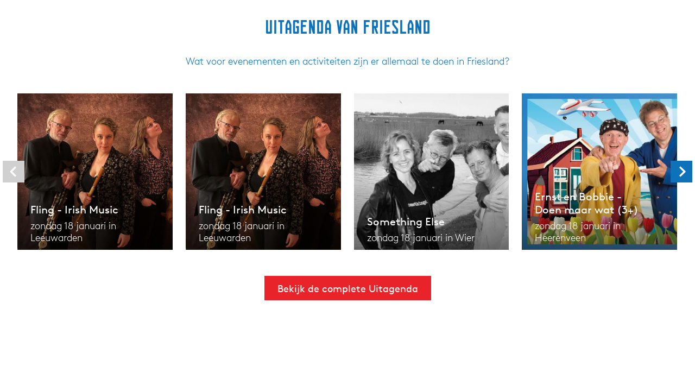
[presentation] (13, 171)
